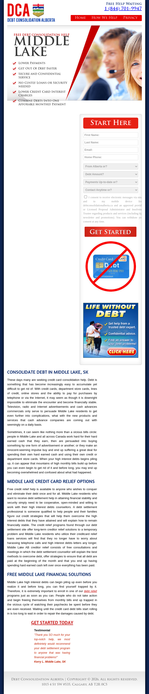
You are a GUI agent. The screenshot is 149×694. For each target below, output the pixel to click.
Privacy (130, 18)
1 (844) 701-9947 (123, 9)
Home (80, 18)
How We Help (104, 18)
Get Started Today (52, 622)
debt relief (90, 591)
